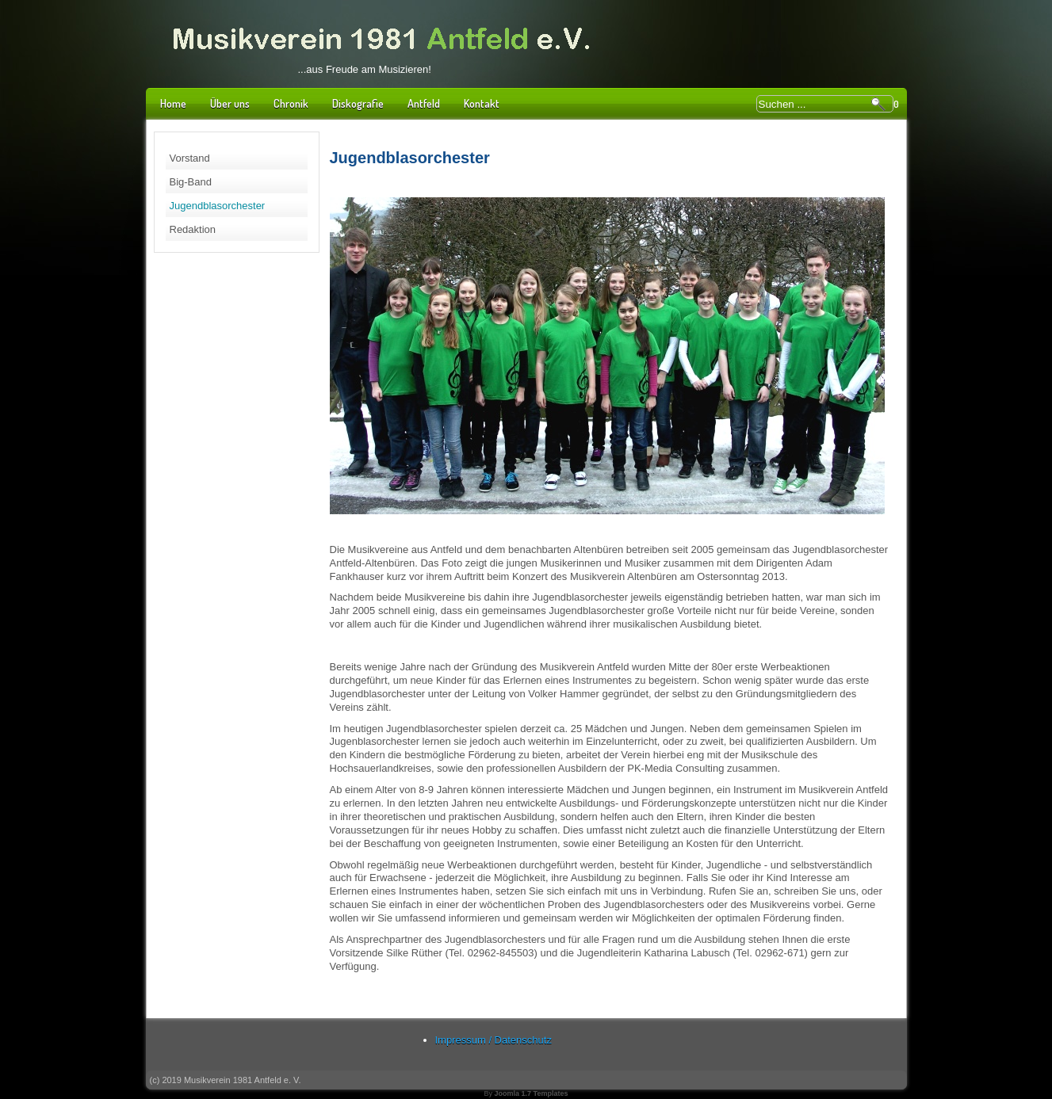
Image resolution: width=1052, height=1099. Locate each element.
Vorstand (190, 158)
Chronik (291, 103)
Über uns (230, 103)
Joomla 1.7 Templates (531, 1093)
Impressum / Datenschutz (493, 1040)
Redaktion (193, 229)
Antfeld (423, 103)
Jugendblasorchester (218, 206)
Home (173, 103)
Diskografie (358, 103)
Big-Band (191, 182)
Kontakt (481, 103)
